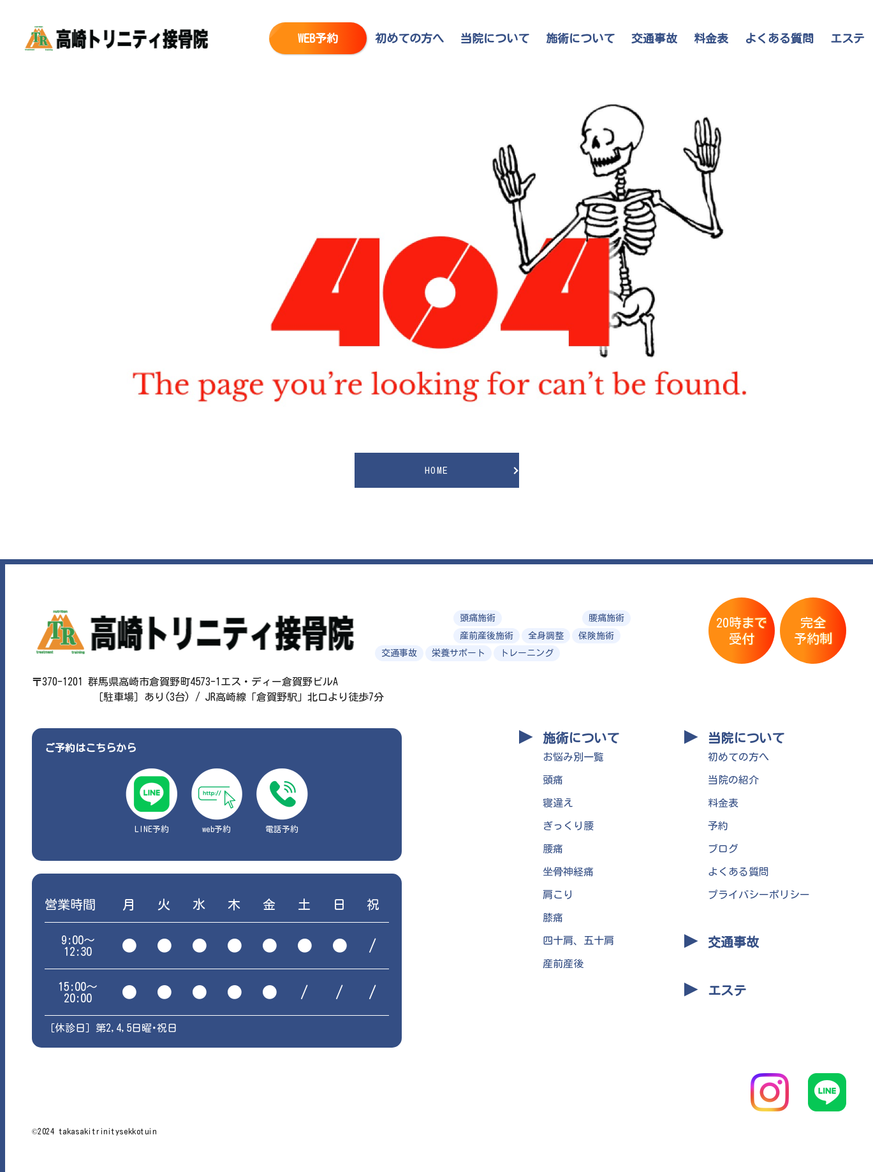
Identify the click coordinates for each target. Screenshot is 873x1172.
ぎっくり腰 (568, 826)
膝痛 (553, 917)
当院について (494, 38)
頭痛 (553, 780)
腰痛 (553, 849)
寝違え (558, 803)
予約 (718, 826)
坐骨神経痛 (568, 872)
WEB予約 (318, 38)
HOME (437, 470)
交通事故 (654, 38)
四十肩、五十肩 (578, 940)
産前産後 (563, 963)
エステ (847, 38)
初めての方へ (409, 38)
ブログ (723, 849)
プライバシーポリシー (759, 895)
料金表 (711, 38)
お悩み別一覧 (573, 757)
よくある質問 (779, 38)
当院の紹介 (733, 780)
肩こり (558, 895)
